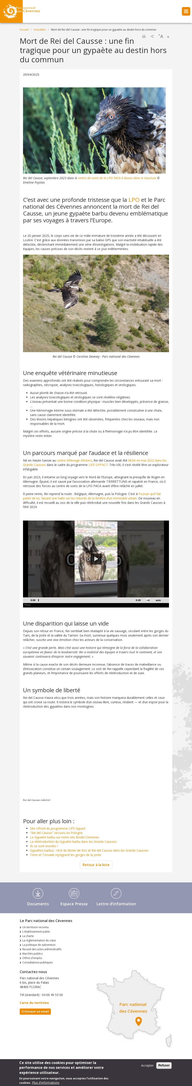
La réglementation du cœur (39, 940)
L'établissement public (36, 931)
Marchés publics (32, 953)
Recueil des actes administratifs (41, 949)
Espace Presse (74, 903)
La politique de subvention (38, 945)
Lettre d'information (116, 903)
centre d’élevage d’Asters (74, 460)
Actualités (40, 29)
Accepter (147, 1065)
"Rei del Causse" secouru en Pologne (56, 833)
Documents (38, 903)
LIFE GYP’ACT (98, 465)
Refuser (164, 1065)
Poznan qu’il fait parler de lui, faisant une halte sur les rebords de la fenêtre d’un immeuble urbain (92, 496)
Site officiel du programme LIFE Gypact (57, 828)
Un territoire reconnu (35, 927)
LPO (134, 200)
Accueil (24, 29)
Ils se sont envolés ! (44, 846)
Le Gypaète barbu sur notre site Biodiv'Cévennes (64, 837)
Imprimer (144, 36)
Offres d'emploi (32, 958)
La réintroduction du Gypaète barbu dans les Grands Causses (73, 841)
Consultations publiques (37, 962)
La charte (28, 936)
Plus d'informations (45, 1082)
